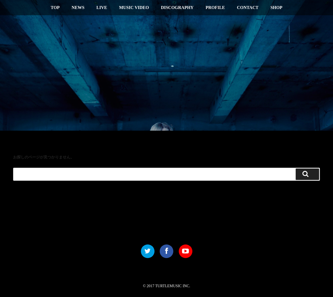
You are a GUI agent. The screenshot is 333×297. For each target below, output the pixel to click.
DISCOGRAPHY (177, 7)
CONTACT (248, 7)
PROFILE (215, 7)
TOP (55, 7)
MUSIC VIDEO (134, 7)
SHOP (276, 7)
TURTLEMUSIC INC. (172, 286)
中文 (298, 6)
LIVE (101, 7)
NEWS (78, 7)
